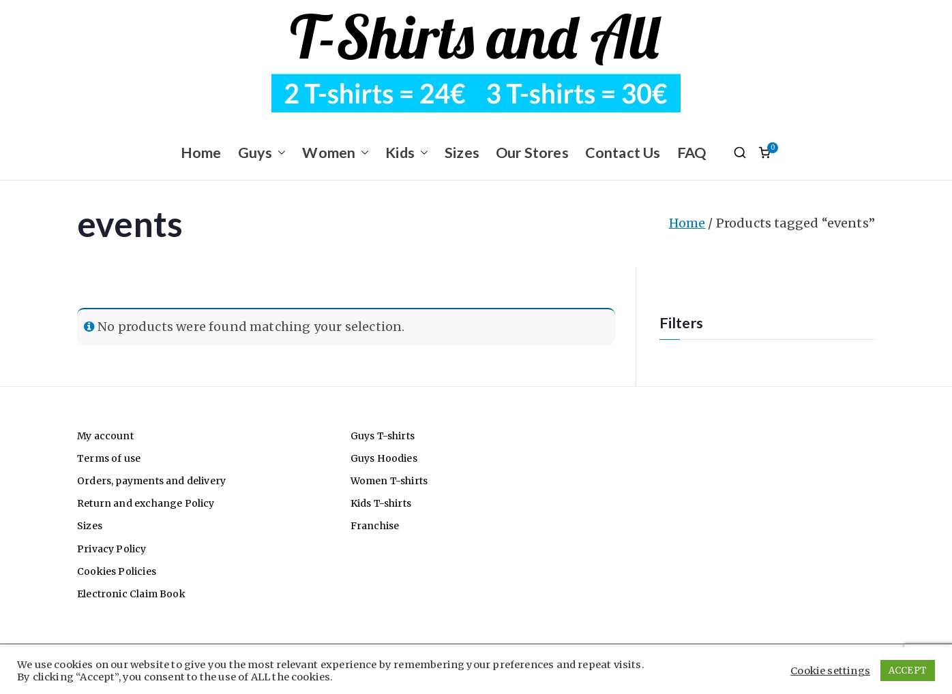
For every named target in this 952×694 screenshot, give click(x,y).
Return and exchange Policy (146, 503)
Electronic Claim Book (131, 594)
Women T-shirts (389, 481)
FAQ (691, 152)
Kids (406, 153)
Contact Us (623, 152)
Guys (262, 153)
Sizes (462, 152)
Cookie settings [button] (830, 671)
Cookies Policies (116, 571)
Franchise (375, 526)
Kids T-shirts (381, 503)
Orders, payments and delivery (151, 481)
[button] (279, 153)
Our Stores (532, 152)
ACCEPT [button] (908, 670)
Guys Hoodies (384, 458)
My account (105, 436)
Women (335, 153)
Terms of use (108, 458)
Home (201, 152)
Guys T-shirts (383, 436)
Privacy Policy (112, 549)
